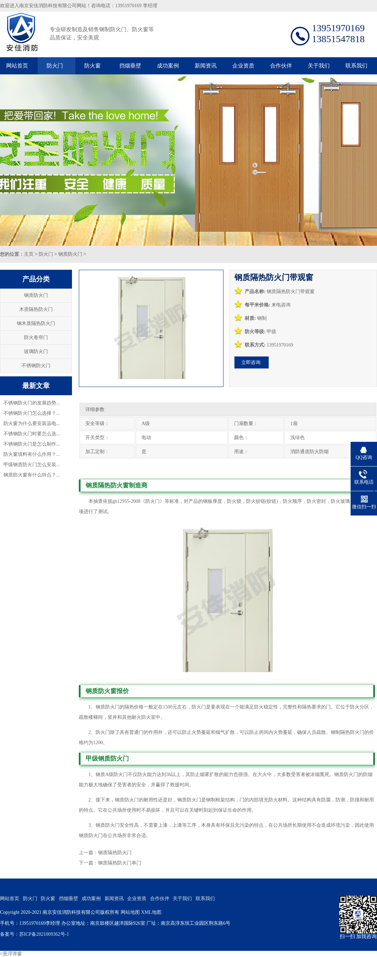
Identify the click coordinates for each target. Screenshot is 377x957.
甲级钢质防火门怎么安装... (31, 464)
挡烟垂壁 (130, 66)
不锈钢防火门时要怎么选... (31, 433)
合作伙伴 (281, 66)
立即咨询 (250, 362)
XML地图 (151, 912)
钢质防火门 (70, 254)
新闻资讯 (206, 66)
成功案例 (168, 66)
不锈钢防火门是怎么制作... (31, 444)
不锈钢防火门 (36, 365)
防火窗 (92, 66)
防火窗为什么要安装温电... (31, 423)
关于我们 (319, 66)
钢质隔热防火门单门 (119, 862)
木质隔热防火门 (36, 309)
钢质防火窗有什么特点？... (31, 474)
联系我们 (356, 66)
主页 (29, 254)
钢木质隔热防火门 (36, 323)
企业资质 (243, 66)
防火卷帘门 (36, 337)
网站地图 (130, 912)
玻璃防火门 (36, 351)
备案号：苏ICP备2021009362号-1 (34, 934)
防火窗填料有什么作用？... (31, 454)
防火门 (55, 66)
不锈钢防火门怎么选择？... (31, 413)
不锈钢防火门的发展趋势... (31, 402)
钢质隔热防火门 (115, 852)
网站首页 (17, 66)
